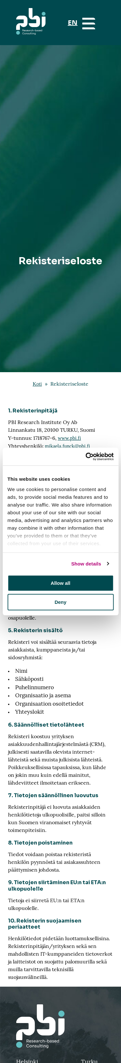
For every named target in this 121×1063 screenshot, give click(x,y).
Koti (37, 384)
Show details (86, 563)
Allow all (60, 583)
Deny (60, 602)
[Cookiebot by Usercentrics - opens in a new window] (86, 456)
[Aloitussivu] (30, 22)
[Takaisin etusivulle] (60, 1026)
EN (72, 23)
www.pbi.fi (69, 438)
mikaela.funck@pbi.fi (67, 446)
